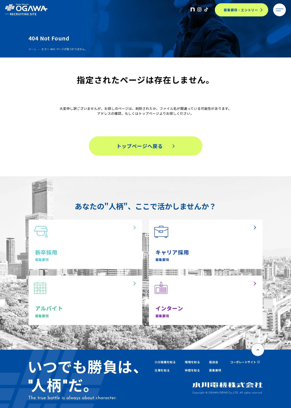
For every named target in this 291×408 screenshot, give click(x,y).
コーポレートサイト (245, 362)
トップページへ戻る (139, 145)
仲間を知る (192, 370)
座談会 (213, 362)
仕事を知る (162, 370)
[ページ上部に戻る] (257, 349)
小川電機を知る (165, 362)
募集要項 (215, 370)
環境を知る (192, 362)
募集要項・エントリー (241, 9)
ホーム (32, 49)
